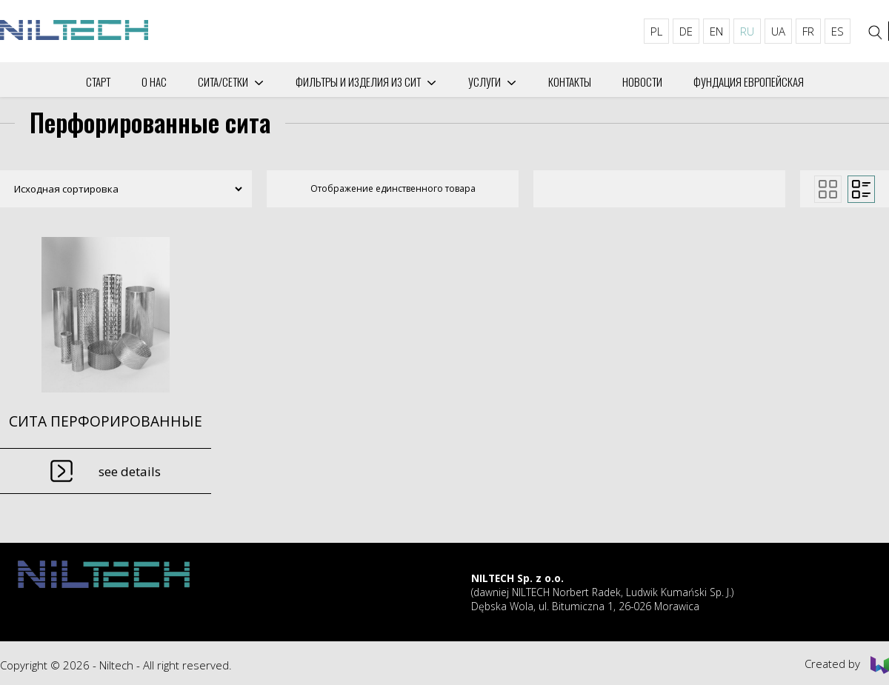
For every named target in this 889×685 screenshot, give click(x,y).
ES (837, 31)
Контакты (569, 81)
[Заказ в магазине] (122, 188)
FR (808, 31)
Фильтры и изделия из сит (358, 81)
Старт (98, 81)
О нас (154, 81)
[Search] (875, 32)
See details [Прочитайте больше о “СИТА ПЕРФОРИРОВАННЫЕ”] (130, 471)
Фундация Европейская (748, 81)
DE (686, 31)
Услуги (484, 81)
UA (778, 31)
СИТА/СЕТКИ (223, 81)
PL (656, 31)
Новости (642, 81)
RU (747, 31)
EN (716, 31)
